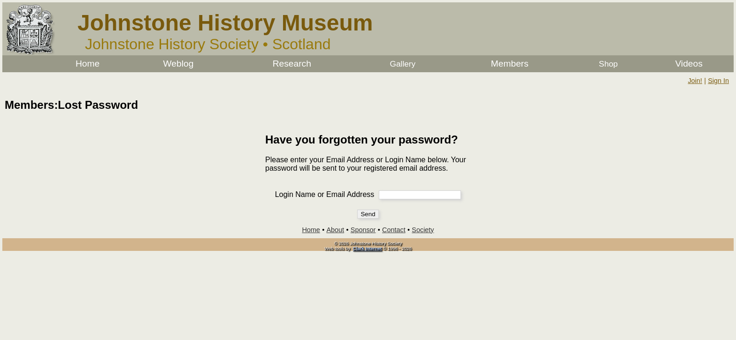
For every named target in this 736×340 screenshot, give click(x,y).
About (336, 230)
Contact (394, 230)
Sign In (718, 80)
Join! (695, 80)
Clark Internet (367, 248)
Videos (688, 63)
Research (292, 63)
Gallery (403, 63)
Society (423, 230)
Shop (608, 63)
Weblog (178, 63)
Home (88, 63)
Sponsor (363, 230)
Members (510, 63)
